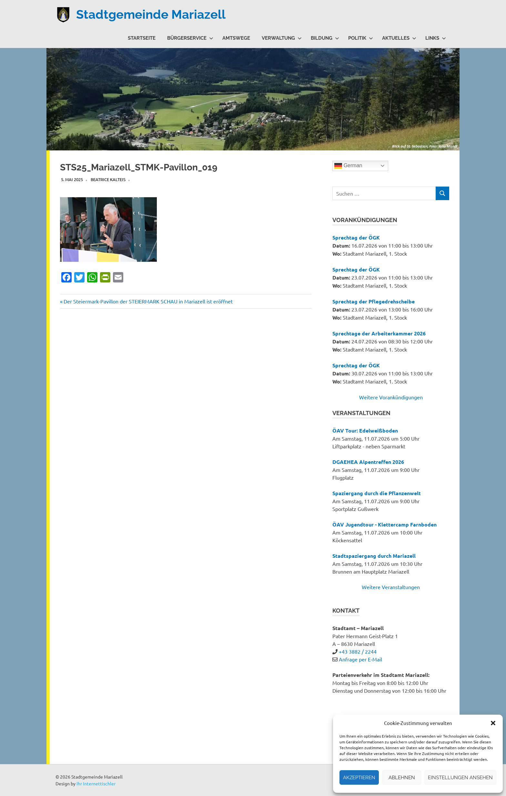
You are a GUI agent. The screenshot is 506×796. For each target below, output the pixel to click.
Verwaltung (282, 38)
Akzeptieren (359, 778)
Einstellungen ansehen (460, 778)
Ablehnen (402, 778)
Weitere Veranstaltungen (391, 587)
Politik (360, 38)
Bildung (325, 38)
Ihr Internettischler (96, 783)
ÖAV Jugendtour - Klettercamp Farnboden (384, 524)
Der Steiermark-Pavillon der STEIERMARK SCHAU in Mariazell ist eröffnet (148, 301)
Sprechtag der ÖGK (356, 237)
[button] (493, 723)
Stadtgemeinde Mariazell (151, 14)
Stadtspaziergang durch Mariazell (374, 555)
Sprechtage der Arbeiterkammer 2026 (379, 333)
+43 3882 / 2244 (358, 651)
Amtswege (236, 38)
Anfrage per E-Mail (360, 659)
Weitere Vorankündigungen (391, 397)
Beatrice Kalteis (108, 179)
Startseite (142, 38)
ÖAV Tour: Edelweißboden (365, 430)
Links (435, 38)
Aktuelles (399, 38)
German (348, 166)
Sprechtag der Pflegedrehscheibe (373, 301)
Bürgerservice (190, 38)
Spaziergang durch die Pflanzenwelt (376, 493)
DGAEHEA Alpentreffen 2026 (368, 461)
